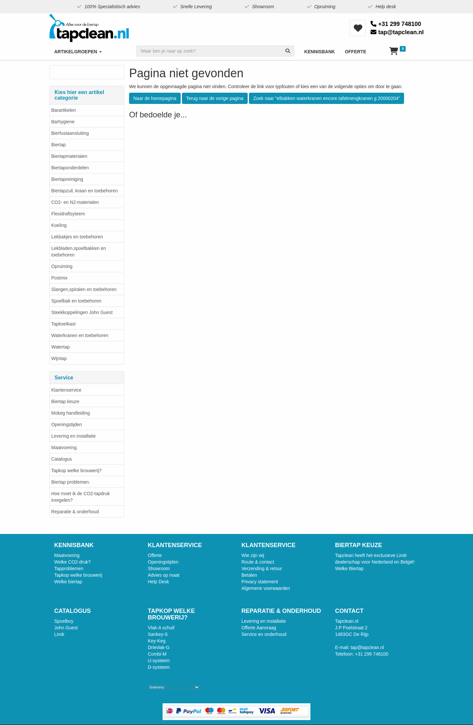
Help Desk (158, 581)
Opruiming (62, 266)
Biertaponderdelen (70, 167)
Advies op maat (164, 575)
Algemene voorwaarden (265, 588)
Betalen (249, 575)
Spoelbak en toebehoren (76, 300)
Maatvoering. (64, 447)
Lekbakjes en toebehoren (77, 236)
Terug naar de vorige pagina (214, 98)
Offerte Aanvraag (258, 627)
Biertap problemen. (70, 482)
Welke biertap (68, 581)
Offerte (155, 555)
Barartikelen (63, 110)
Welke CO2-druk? (72, 562)
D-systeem (159, 667)
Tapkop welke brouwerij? (76, 470)
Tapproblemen (68, 568)
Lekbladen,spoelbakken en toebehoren (78, 251)
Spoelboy (63, 621)
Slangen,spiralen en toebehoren (84, 289)
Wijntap (59, 358)
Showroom (159, 568)
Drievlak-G (158, 647)
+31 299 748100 (396, 24)
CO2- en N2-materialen (75, 202)
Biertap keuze (65, 401)
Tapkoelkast (63, 323)
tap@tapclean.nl (397, 32)
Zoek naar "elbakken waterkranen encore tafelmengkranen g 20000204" (326, 98)
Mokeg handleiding (70, 413)
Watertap (60, 347)
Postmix (59, 277)
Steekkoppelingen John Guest (82, 312)
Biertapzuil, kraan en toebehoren (84, 190)
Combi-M (157, 654)
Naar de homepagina (154, 98)
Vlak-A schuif (161, 627)
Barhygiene (63, 121)
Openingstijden (66, 424)
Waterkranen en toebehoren (79, 335)
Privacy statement (259, 581)
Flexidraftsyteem (68, 213)
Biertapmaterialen (69, 156)
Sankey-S (158, 634)
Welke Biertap (349, 568)
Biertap (58, 144)
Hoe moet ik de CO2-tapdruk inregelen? (80, 497)
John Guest (66, 627)
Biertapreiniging (67, 179)
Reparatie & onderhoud (75, 511)
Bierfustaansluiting (70, 133)
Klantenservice (66, 390)
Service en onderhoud (263, 634)
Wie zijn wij (252, 555)
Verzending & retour (261, 568)
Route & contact (257, 562)
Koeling (59, 225)
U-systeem (159, 660)
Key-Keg (157, 640)
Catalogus (61, 459)
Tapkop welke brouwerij (78, 575)
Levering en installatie (73, 436)
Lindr (59, 634)
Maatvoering (66, 555)
